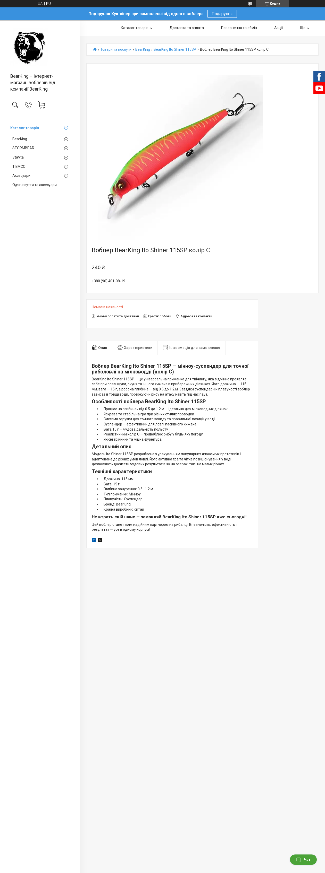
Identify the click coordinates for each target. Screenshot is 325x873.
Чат (303, 859)
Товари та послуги (115, 49)
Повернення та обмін (239, 28)
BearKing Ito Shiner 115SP (175, 49)
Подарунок (222, 13)
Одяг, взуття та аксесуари (34, 185)
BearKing (19, 139)
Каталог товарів (24, 128)
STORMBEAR (23, 148)
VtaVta (18, 157)
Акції (278, 28)
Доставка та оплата (187, 28)
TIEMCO (19, 166)
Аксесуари (21, 175)
